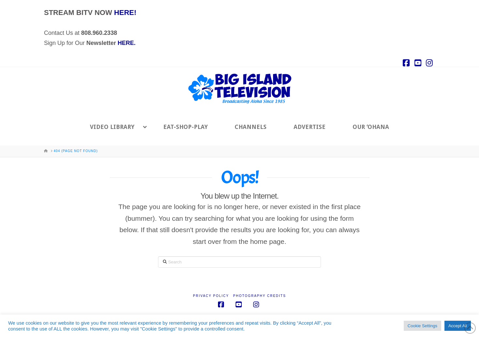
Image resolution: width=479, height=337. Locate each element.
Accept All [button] (457, 325)
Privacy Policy (211, 296)
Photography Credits (259, 296)
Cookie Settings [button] (422, 325)
